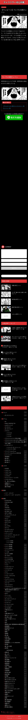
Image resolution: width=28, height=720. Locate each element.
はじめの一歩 (15, 511)
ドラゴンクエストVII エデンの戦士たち (15, 440)
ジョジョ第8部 (15, 548)
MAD (15, 504)
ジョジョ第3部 (15, 544)
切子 (15, 622)
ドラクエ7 (9, 434)
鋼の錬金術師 (15, 700)
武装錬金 (15, 665)
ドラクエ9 (9, 436)
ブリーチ (15, 583)
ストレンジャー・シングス (15, 477)
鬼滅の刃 (15, 703)
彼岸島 (15, 648)
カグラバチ (15, 520)
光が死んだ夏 (15, 617)
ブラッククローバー (15, 581)
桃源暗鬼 (15, 663)
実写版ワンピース (15, 485)
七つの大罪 (15, 608)
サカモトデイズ (15, 531)
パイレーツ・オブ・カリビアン (15, 495)
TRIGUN (15, 507)
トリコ (15, 564)
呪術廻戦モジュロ (15, 628)
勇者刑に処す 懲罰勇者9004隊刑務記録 (15, 624)
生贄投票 (15, 670)
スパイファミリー (15, 550)
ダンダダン (15, 555)
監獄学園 (15, 674)
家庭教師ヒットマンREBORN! (15, 642)
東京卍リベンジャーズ (15, 658)
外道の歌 (15, 637)
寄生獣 (15, 644)
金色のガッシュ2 (15, 696)
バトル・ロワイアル (15, 575)
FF (15, 421)
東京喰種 (15, 659)
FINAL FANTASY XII (15, 423)
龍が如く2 (15, 460)
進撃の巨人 (15, 692)
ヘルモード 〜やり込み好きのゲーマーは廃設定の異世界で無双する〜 (15, 589)
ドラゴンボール (15, 568)
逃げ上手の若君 (15, 690)
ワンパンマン (15, 600)
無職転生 (15, 669)
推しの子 (15, 654)
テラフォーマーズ (15, 561)
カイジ (15, 518)
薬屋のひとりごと (15, 687)
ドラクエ (15, 431)
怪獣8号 (15, 652)
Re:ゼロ (15, 506)
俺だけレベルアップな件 (15, 615)
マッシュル (15, 595)
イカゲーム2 (15, 472)
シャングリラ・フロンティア (15, 535)
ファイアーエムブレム (15, 451)
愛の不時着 (15, 487)
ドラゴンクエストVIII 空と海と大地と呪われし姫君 (15, 442)
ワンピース (4, 7)
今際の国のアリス (15, 613)
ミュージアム (15, 597)
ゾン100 (15, 552)
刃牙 (15, 621)
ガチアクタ (15, 522)
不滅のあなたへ (15, 610)
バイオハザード (15, 445)
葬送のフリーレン (15, 685)
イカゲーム (15, 470)
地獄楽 (15, 633)
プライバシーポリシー (11, 716)
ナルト (15, 572)
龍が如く (15, 458)
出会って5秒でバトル (15, 619)
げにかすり (15, 509)
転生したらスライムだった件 (15, 689)
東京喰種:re (15, 661)
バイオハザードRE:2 (11, 449)
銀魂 (15, 698)
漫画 (14, 498)
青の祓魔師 (15, 701)
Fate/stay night (15, 502)
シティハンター (15, 533)
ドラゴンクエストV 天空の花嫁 (15, 438)
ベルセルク (15, 591)
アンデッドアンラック (15, 515)
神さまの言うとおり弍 (15, 679)
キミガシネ (15, 427)
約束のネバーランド (15, 681)
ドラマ (14, 465)
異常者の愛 (15, 672)
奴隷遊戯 (15, 641)
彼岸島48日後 (10, 650)
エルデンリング (15, 425)
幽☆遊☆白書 (15, 646)
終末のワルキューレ (15, 683)
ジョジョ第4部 (15, 546)
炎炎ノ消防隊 (15, 667)
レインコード (15, 455)
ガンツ (15, 524)
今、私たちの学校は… (15, 481)
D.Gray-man (15, 500)
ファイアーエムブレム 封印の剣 (15, 453)
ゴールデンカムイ (15, 529)
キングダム (15, 526)
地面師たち (15, 483)
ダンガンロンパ (15, 429)
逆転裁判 (15, 456)
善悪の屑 (15, 630)
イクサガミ (15, 476)
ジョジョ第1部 (10, 540)
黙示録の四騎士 (15, 707)
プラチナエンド (15, 586)
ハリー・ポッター (15, 493)
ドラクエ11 (9, 432)
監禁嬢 (15, 676)
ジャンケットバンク (15, 537)
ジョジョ (15, 538)
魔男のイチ (15, 705)
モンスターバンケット (15, 599)
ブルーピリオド (15, 585)
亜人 (15, 611)
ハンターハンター (15, 574)
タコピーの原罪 (15, 554)
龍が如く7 (15, 462)
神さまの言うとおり (15, 678)
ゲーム (14, 419)
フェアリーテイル (15, 579)
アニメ (14, 412)
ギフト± (15, 528)
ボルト (15, 593)
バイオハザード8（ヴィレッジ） (14, 447)
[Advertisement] (14, 58)
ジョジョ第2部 (10, 542)
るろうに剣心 (15, 513)
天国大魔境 (15, 639)
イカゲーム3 (15, 474)
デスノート (15, 563)
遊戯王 (15, 694)
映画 (14, 490)
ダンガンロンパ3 (15, 415)
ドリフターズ (15, 570)
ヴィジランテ (15, 606)
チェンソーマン (15, 557)
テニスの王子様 (15, 559)
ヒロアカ (15, 577)
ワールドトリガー (15, 604)
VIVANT (15, 468)
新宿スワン (15, 656)
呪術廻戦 (15, 626)
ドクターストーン (15, 566)
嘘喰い (15, 631)
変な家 (15, 635)
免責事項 (19, 716)
